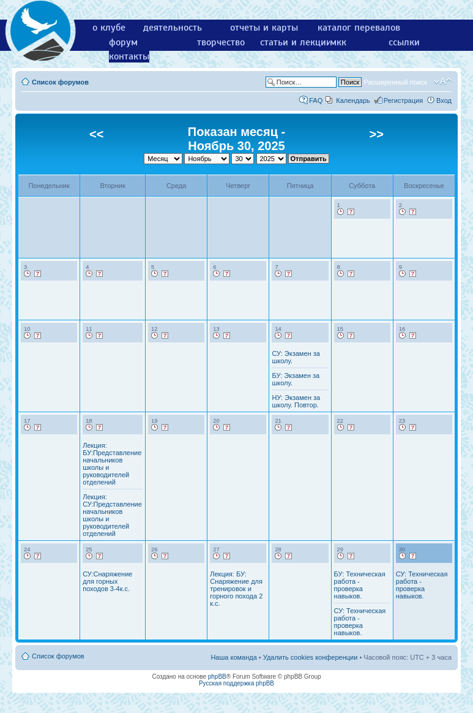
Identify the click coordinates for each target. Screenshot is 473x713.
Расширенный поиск (395, 82)
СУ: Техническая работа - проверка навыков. (360, 621)
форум (123, 42)
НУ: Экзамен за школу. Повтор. (296, 401)
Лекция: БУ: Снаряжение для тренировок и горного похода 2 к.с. (236, 588)
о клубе (108, 27)
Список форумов (60, 82)
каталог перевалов (359, 27)
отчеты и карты (264, 27)
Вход (444, 100)
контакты (129, 56)
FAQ (315, 100)
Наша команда (233, 657)
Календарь (353, 100)
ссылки (404, 42)
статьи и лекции (296, 42)
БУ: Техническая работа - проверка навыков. (359, 585)
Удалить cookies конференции (310, 657)
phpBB (217, 676)
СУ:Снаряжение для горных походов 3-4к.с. (107, 581)
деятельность (172, 27)
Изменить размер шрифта (443, 81)
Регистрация (403, 100)
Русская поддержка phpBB (236, 683)
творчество (221, 42)
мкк (338, 42)
